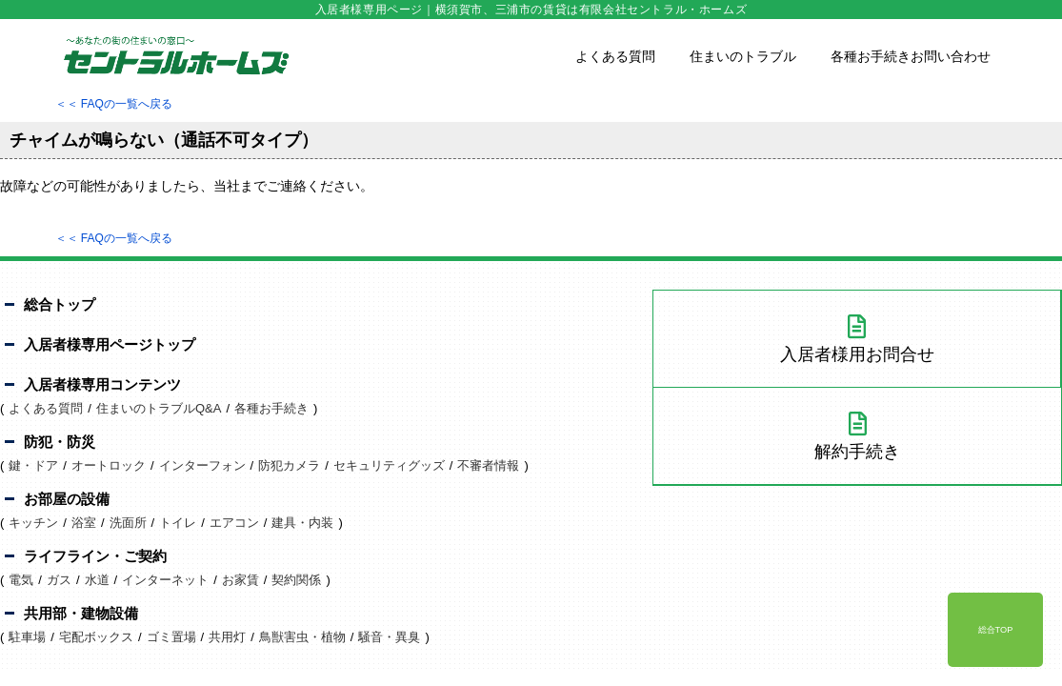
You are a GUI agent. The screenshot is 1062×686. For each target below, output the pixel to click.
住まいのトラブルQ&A (158, 408)
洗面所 (128, 522)
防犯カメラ (289, 465)
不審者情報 (488, 465)
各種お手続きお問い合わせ (911, 56)
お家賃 (240, 580)
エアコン (234, 522)
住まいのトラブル (743, 56)
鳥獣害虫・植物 (302, 637)
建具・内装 (302, 522)
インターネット (165, 580)
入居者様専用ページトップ (109, 344)
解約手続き (857, 436)
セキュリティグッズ (389, 465)
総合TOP (995, 630)
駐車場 (27, 637)
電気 (21, 580)
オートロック (108, 465)
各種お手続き (271, 408)
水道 (97, 580)
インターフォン (202, 465)
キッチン (33, 522)
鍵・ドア (33, 465)
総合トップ (59, 304)
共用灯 (227, 637)
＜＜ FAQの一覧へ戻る (113, 104)
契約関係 (296, 580)
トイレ (177, 522)
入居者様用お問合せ (856, 339)
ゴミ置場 (171, 637)
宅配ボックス (96, 637)
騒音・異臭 (389, 637)
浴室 (83, 522)
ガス (59, 580)
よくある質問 (615, 56)
